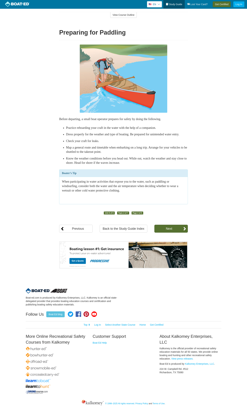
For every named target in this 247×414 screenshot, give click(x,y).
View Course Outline (123, 15)
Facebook (78, 314)
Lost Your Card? (197, 4)
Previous (78, 228)
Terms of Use (159, 403)
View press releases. (182, 358)
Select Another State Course (120, 324)
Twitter (70, 314)
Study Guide (174, 4)
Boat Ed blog (55, 314)
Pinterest (86, 314)
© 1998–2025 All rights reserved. (120, 403)
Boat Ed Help (100, 342)
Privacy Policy (141, 403)
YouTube (94, 314)
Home (142, 324)
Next (169, 228)
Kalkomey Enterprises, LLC (199, 363)
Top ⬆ (87, 324)
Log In (239, 4)
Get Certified (221, 4)
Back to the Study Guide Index (123, 228)
